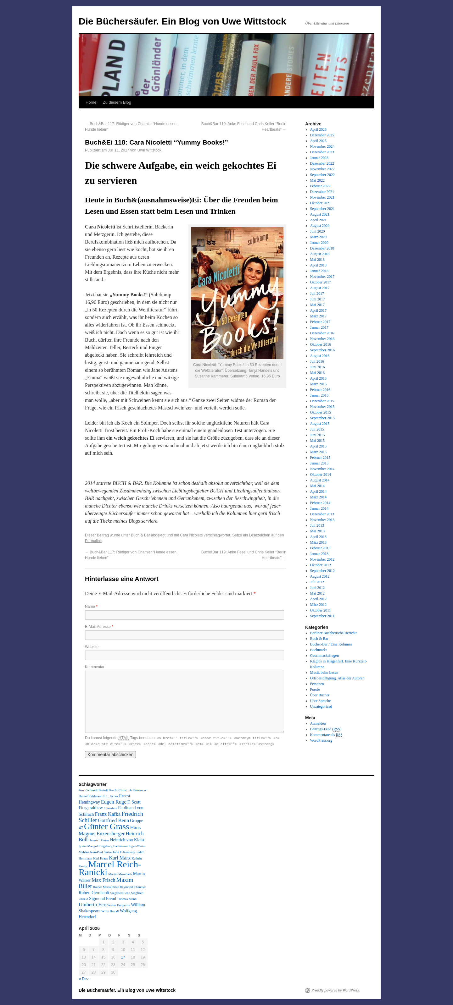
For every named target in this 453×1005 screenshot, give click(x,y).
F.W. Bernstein (107, 808)
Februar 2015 (320, 457)
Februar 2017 (320, 322)
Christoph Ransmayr (132, 790)
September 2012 (322, 570)
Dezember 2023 (322, 152)
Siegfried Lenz (120, 893)
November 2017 (322, 276)
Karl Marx (120, 858)
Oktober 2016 (320, 344)
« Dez (84, 979)
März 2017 (318, 316)
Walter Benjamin (118, 905)
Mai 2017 (317, 305)
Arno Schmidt (88, 790)
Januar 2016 (319, 395)
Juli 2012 (317, 582)
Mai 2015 (317, 440)
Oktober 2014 (320, 474)
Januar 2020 (319, 242)
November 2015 (322, 406)
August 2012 (320, 576)
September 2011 (322, 616)
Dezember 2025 (322, 135)
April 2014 (318, 491)
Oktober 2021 (320, 203)
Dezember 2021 (322, 191)
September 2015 (322, 418)
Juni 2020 (317, 231)
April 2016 (318, 378)
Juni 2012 (317, 587)
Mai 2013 (317, 531)
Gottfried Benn (113, 820)
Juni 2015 (317, 435)
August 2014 (320, 480)
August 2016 (320, 356)
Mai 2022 (317, 180)
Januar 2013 (319, 554)
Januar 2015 (319, 463)
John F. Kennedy (124, 852)
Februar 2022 (320, 186)
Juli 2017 (317, 293)
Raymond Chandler (133, 887)
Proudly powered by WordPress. (335, 990)
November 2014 (322, 469)
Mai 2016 (317, 373)
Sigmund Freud (102, 898)
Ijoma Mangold (89, 846)
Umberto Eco (92, 905)
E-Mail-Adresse (99, 626)
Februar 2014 (320, 503)
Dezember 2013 (322, 514)
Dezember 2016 (322, 333)
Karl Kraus (100, 858)
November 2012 (322, 559)
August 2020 (320, 225)
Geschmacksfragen (324, 655)
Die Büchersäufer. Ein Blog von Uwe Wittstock (182, 21)
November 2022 (322, 169)
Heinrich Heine (98, 840)
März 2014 (318, 497)
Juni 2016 (317, 367)
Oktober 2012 (320, 565)
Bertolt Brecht (108, 790)
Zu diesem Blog (117, 102)
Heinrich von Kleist (127, 840)
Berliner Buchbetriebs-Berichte (333, 633)
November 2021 (322, 197)
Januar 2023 (319, 158)
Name (91, 606)
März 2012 (318, 604)
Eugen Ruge (113, 802)
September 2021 (322, 208)
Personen (317, 684)
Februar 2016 (320, 389)
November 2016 (322, 339)
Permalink (93, 541)
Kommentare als (326, 735)
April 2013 (318, 537)
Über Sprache (320, 701)
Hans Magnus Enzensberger (110, 831)
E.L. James (110, 796)
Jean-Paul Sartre (101, 852)
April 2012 (318, 599)
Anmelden (318, 723)
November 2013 (322, 520)
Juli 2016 (317, 361)
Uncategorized (321, 706)
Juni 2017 (317, 299)
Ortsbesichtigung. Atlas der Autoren (337, 678)
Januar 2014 (319, 508)
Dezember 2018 (322, 248)
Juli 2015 (317, 429)
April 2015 (318, 446)
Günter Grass (106, 826)
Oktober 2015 (320, 412)
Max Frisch (103, 880)
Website (91, 647)
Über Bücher (320, 695)
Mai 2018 (317, 259)
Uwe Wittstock (149, 150)
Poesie (315, 689)
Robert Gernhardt (94, 892)
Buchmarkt (318, 650)
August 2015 (320, 423)
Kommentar (94, 667)
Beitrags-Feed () (326, 729)
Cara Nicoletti (191, 535)
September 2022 (322, 175)
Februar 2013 (320, 548)
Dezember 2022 (322, 163)
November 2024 (322, 146)
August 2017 (320, 288)
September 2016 (322, 350)
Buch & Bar (140, 535)
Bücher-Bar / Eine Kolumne (331, 644)
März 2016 (318, 384)
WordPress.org (321, 740)
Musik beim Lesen (324, 672)
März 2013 (318, 542)
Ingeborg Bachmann (114, 846)
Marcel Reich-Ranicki (110, 868)
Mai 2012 (317, 593)
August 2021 (320, 214)
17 (123, 957)
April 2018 (318, 265)
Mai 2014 (317, 486)
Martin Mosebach (120, 874)
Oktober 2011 (320, 610)
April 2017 (318, 310)
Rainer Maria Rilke (106, 887)
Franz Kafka (108, 814)
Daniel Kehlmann (90, 796)
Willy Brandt (110, 911)
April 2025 (318, 141)
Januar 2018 (319, 271)
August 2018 (320, 254)
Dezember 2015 (322, 401)
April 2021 (318, 220)
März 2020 (318, 237)
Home (91, 102)
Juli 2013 (317, 525)
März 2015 (318, 452)
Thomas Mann (127, 899)
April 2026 (318, 129)
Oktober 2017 (320, 282)
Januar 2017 (319, 327)
